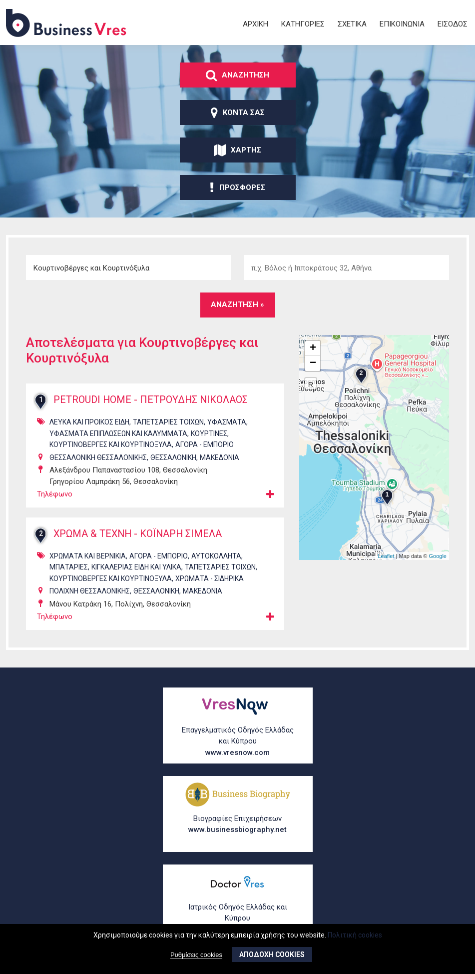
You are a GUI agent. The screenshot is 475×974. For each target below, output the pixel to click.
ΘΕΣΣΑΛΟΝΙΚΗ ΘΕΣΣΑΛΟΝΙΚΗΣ (98, 458)
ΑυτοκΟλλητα (216, 556)
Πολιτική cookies (355, 935)
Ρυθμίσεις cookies (196, 955)
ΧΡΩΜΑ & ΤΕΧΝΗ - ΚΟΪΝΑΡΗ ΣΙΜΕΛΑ (139, 534)
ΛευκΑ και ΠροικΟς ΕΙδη (89, 422)
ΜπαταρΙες (68, 567)
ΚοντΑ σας (238, 112)
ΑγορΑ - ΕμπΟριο (204, 444)
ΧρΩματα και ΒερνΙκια (87, 556)
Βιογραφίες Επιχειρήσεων (238, 825)
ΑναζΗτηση (237, 75)
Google (438, 556)
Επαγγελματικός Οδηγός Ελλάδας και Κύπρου (238, 742)
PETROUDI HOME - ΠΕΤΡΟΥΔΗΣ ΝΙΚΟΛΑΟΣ (152, 400)
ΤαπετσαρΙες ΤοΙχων (168, 422)
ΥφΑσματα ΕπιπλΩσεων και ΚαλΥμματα (118, 434)
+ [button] (313, 348)
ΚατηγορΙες (303, 24)
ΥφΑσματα (226, 422)
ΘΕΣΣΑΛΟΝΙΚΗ (173, 458)
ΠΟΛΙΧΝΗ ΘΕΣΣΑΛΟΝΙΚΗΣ (89, 591)
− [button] (313, 363)
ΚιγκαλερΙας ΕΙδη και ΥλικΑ (136, 567)
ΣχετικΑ (352, 24)
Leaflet (386, 556)
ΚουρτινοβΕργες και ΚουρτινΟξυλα (110, 444)
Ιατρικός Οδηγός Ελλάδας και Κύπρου (238, 919)
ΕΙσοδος (453, 24)
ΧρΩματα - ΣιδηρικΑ (209, 578)
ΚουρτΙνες (209, 434)
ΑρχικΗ (255, 24)
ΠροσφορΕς (237, 188)
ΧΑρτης (237, 150)
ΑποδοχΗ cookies (272, 955)
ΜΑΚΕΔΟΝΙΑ (219, 458)
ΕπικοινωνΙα (402, 24)
